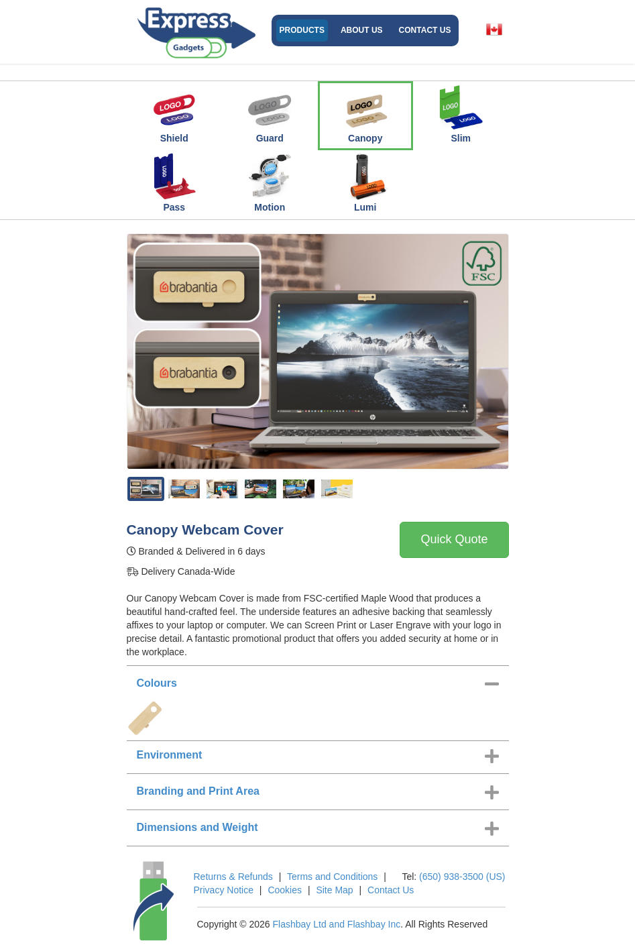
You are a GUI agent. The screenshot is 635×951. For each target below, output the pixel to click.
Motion (269, 182)
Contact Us (425, 30)
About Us (362, 30)
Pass (174, 182)
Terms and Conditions (332, 876)
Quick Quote (453, 539)
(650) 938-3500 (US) (462, 876)
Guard (269, 113)
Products (302, 30)
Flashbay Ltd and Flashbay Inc (337, 924)
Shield (174, 113)
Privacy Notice (223, 890)
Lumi (365, 182)
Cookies (285, 890)
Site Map (334, 890)
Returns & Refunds (233, 876)
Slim (460, 113)
